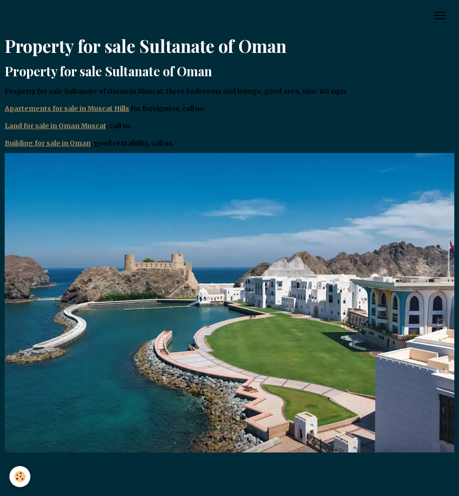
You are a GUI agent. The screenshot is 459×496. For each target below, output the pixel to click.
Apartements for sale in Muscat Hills (67, 108)
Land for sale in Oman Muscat (55, 126)
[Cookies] (19, 476)
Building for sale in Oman (48, 143)
